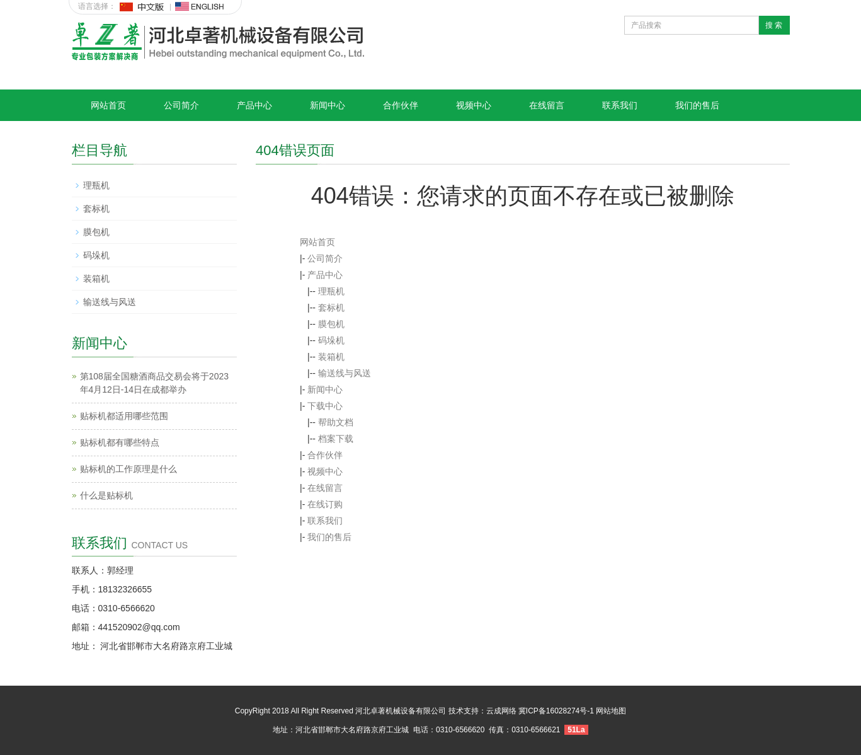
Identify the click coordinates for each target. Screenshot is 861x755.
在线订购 (325, 504)
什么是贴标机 (106, 495)
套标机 (331, 308)
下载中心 (325, 406)
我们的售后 (697, 105)
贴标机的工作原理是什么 (128, 469)
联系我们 (619, 105)
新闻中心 (327, 105)
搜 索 (773, 25)
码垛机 (331, 340)
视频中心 (473, 105)
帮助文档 (335, 422)
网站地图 (611, 710)
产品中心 (254, 105)
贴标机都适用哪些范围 (124, 416)
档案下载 (335, 439)
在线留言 (546, 105)
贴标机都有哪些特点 (119, 442)
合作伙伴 (400, 105)
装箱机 (331, 357)
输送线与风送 (344, 373)
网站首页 (108, 105)
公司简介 (181, 105)
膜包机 (331, 324)
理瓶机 (331, 291)
